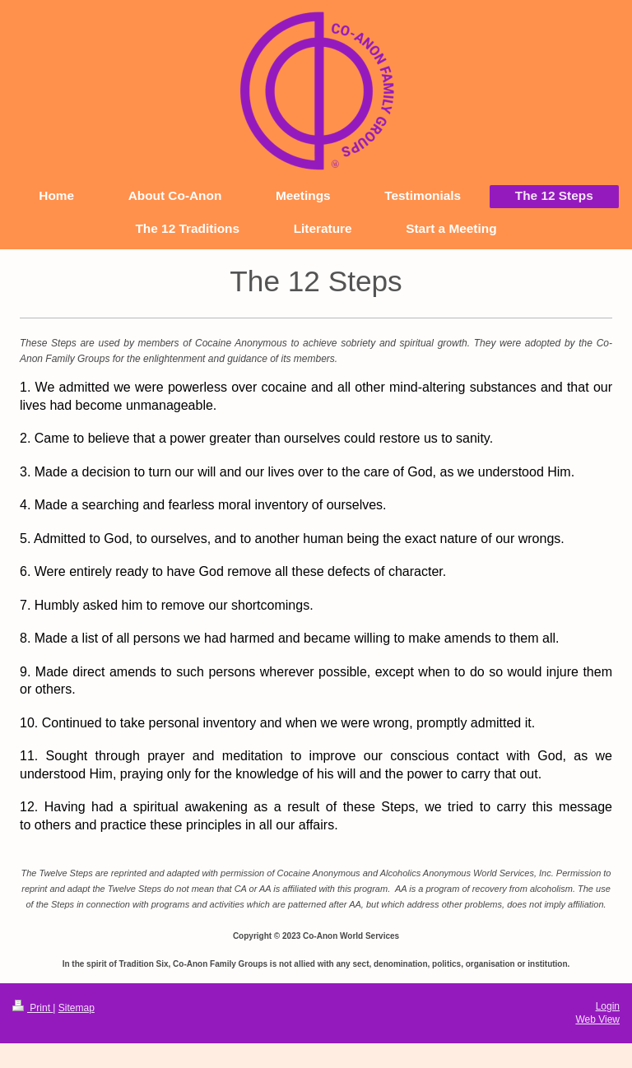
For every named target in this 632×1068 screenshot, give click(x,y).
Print (32, 1008)
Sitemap (76, 1008)
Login (608, 1006)
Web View (597, 1019)
